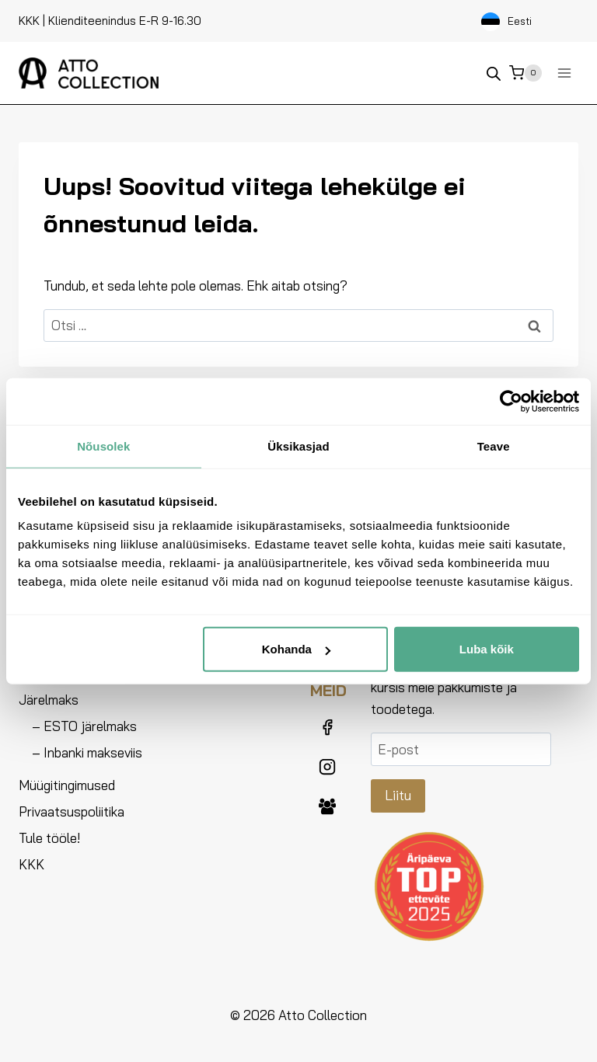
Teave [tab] (493, 445)
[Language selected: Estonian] (525, 21)
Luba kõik (486, 649)
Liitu (398, 795)
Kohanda (296, 649)
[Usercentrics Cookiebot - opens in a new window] (511, 401)
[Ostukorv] (525, 73)
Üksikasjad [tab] (298, 445)
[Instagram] (327, 767)
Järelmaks (49, 699)
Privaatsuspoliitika (71, 811)
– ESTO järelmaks (84, 726)
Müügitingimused (67, 785)
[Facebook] (327, 727)
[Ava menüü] (564, 73)
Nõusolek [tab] (103, 445)
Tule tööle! (49, 838)
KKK (29, 20)
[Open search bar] (493, 73)
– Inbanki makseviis (87, 752)
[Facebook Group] (327, 806)
